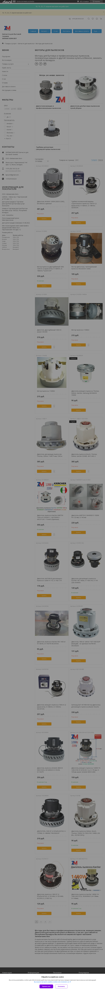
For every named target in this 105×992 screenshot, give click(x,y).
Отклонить (61, 986)
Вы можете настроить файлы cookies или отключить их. (52, 982)
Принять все (46, 986)
